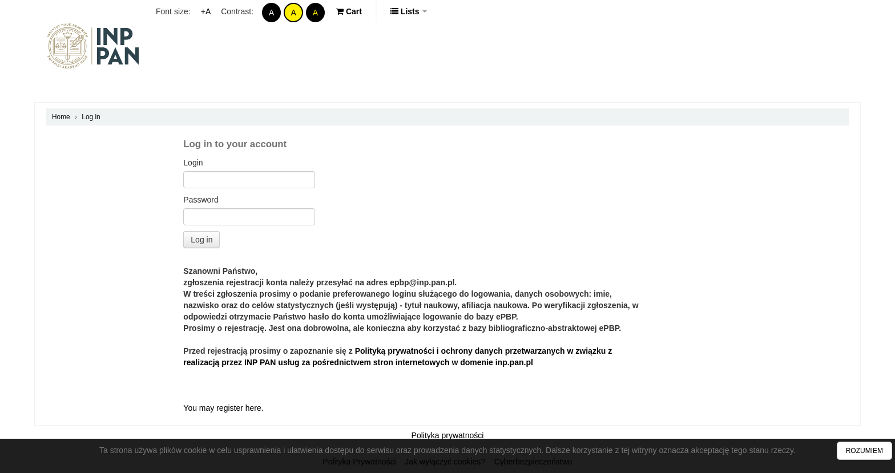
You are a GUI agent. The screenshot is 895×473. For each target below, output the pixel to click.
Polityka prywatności (448, 435)
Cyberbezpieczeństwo (533, 461)
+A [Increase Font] (206, 11)
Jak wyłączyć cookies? (445, 461)
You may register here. (223, 408)
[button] (349, 11)
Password (200, 199)
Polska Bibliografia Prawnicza (94, 45)
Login (193, 162)
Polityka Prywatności (359, 461)
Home (61, 117)
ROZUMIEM (864, 451)
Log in (91, 117)
